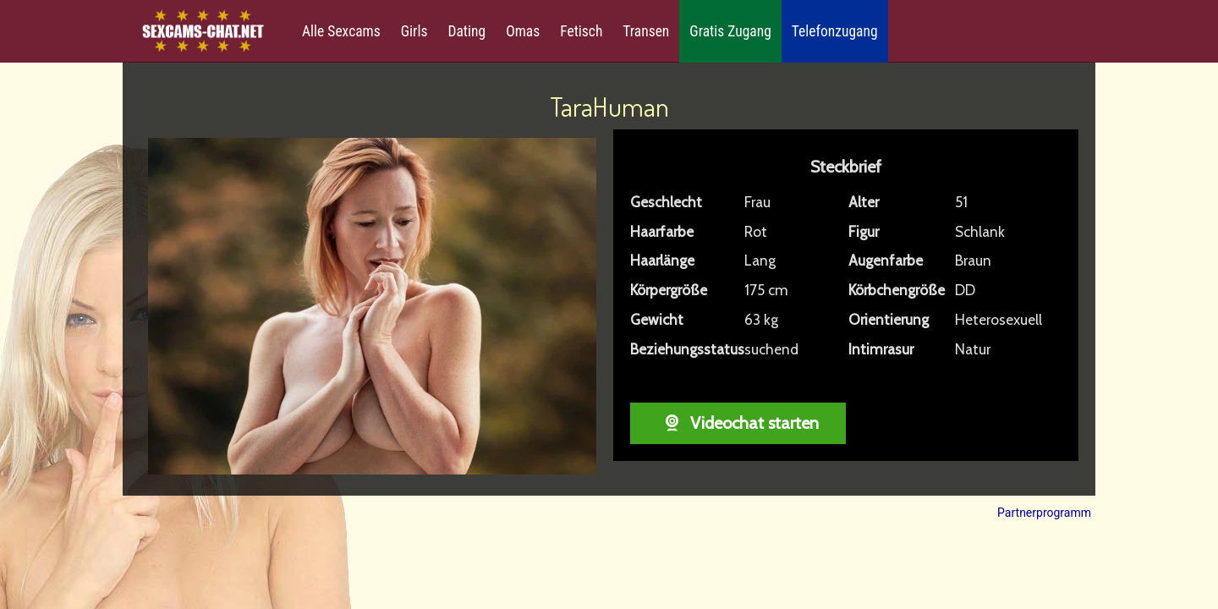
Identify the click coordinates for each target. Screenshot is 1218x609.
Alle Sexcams (341, 31)
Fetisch (581, 31)
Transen (646, 31)
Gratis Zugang (730, 31)
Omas (523, 31)
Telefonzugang (835, 31)
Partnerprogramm (1044, 512)
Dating (466, 31)
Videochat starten (738, 423)
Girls (414, 31)
